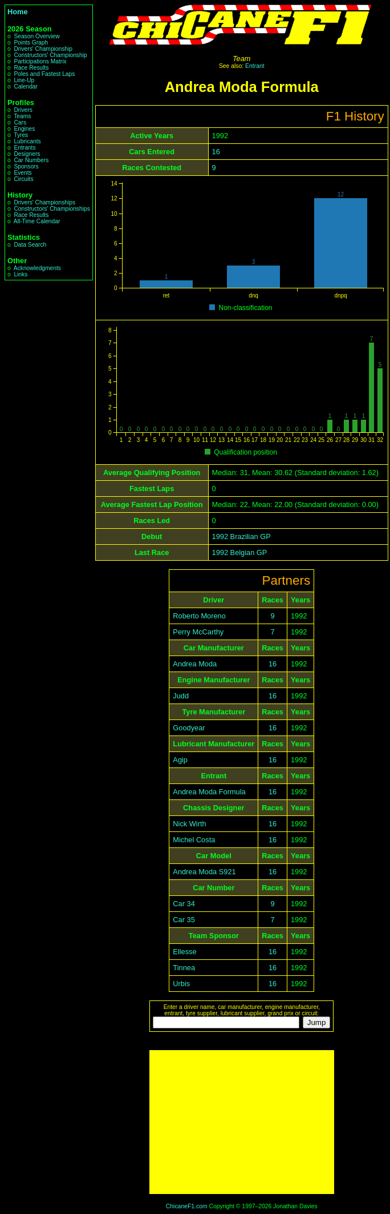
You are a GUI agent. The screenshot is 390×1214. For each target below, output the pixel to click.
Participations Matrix (40, 61)
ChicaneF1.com (187, 1206)
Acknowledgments (37, 268)
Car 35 (183, 919)
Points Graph (31, 42)
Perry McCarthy (198, 632)
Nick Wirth (189, 823)
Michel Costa (194, 839)
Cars (20, 122)
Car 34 (183, 903)
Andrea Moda (195, 664)
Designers (27, 154)
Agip (180, 759)
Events (22, 173)
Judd (181, 696)
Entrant (255, 66)
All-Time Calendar (37, 221)
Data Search (30, 245)
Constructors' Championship (50, 55)
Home (17, 11)
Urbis (181, 983)
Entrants (24, 147)
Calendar (26, 86)
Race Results (31, 68)
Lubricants (27, 141)
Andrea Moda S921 (204, 871)
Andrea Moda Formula (209, 791)
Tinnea (184, 967)
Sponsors (26, 166)
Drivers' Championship (43, 49)
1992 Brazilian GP (241, 536)
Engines (24, 129)
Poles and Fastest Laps (44, 74)
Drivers (23, 110)
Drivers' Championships (44, 202)
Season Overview (36, 36)
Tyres (21, 135)
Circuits (23, 179)
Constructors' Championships (52, 209)
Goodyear (189, 727)
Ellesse (184, 951)
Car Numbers (31, 160)
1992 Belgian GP (239, 552)
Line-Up (24, 80)
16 (216, 151)
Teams (22, 116)
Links (20, 274)
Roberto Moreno (199, 616)
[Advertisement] (242, 1122)
